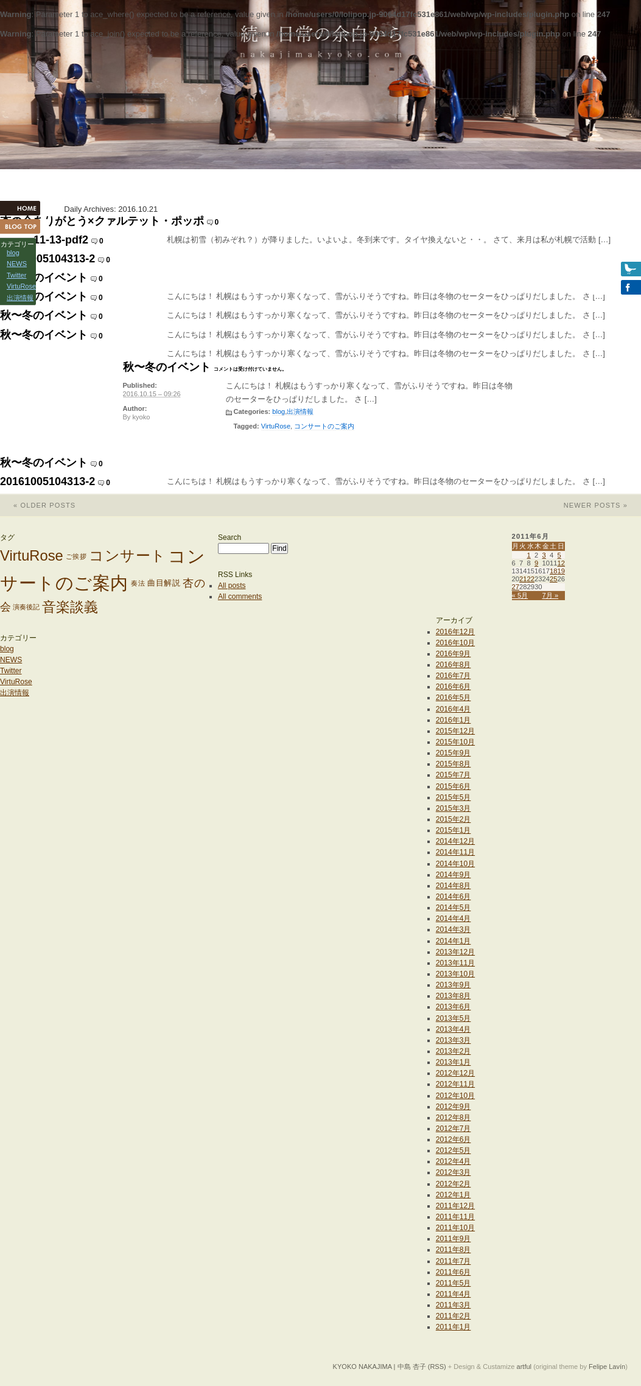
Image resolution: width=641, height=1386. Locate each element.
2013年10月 (455, 974)
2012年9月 (453, 1106)
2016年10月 (455, 643)
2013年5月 (453, 1018)
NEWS (11, 660)
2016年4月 (453, 709)
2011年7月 (453, 1261)
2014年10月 (455, 863)
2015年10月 (455, 742)
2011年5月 (453, 1283)
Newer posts (602, 505)
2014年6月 (453, 896)
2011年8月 (453, 1249)
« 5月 (520, 595)
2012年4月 (453, 1161)
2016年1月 (453, 720)
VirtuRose (275, 426)
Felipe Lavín (607, 1366)
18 (554, 571)
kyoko (141, 417)
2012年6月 (453, 1139)
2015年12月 (455, 731)
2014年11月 (455, 852)
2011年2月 (453, 1316)
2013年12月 (455, 952)
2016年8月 (453, 664)
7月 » (550, 595)
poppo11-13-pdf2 (44, 240)
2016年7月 (453, 675)
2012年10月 (455, 1095)
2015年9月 (453, 753)
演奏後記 (26, 607)
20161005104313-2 (47, 259)
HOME (24, 208)
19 (562, 571)
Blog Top (24, 226)
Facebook (616, 287)
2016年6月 (453, 686)
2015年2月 (453, 819)
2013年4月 (453, 1029)
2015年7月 (453, 775)
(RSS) (437, 1366)
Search (229, 537)
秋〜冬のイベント (44, 277)
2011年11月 (455, 1217)
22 (531, 579)
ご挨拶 (76, 556)
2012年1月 (453, 1195)
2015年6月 (453, 786)
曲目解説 (163, 582)
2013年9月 (453, 985)
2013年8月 (453, 996)
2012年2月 (453, 1184)
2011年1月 (453, 1327)
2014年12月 (455, 841)
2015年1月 (453, 830)
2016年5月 (453, 697)
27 (516, 586)
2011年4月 (453, 1294)
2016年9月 (453, 653)
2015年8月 (453, 764)
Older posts (37, 505)
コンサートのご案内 (324, 426)
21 (523, 579)
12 (562, 563)
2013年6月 (453, 1007)
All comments (240, 596)
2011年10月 (455, 1227)
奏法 (138, 583)
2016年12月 (455, 632)
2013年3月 (453, 1040)
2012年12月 (455, 1073)
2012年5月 (453, 1150)
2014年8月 (453, 885)
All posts (232, 585)
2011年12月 (455, 1206)
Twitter (11, 671)
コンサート (127, 556)
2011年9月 (453, 1238)
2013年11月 (455, 963)
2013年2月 (453, 1051)
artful (524, 1366)
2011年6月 (453, 1272)
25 (554, 579)
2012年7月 (453, 1128)
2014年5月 (453, 907)
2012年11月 (455, 1084)
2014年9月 (453, 874)
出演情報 (300, 411)
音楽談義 (70, 607)
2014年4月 (453, 918)
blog (278, 411)
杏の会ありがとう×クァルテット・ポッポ (102, 221)
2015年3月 (453, 808)
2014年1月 (453, 941)
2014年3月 (453, 929)
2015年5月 (453, 797)
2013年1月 (453, 1062)
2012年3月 (453, 1172)
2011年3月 (453, 1305)
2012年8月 (453, 1117)
